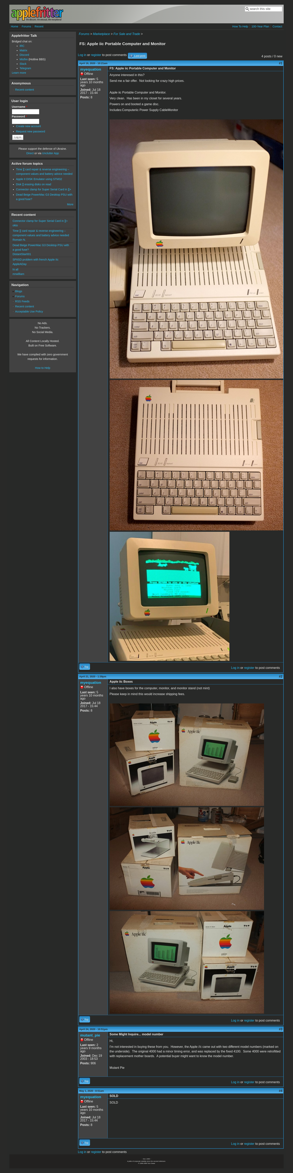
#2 (281, 676)
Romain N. (19, 239)
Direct (30, 153)
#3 (281, 1029)
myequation (90, 69)
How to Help (42, 367)
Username (19, 106)
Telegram (25, 68)
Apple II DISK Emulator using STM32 (39, 179)
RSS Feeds (22, 301)
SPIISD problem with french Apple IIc (36, 259)
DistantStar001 (22, 254)
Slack (23, 63)
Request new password (30, 131)
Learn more (19, 72)
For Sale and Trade (126, 34)
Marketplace (101, 34)
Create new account (28, 126)
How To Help (240, 26)
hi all (15, 269)
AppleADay (20, 264)
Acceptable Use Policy (29, 311)
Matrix (23, 50)
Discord (24, 54)
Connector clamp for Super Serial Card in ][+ (43, 189)
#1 (281, 63)
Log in (82, 55)
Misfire (24, 59)
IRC (22, 45)
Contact (277, 26)
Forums (26, 26)
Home (14, 26)
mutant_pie (90, 1035)
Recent (39, 26)
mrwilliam (18, 274)
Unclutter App (50, 153)
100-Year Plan (260, 26)
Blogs (18, 291)
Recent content (24, 89)
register (96, 55)
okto (15, 225)
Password (19, 116)
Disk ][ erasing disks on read (33, 184)
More (70, 204)
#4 (281, 1091)
